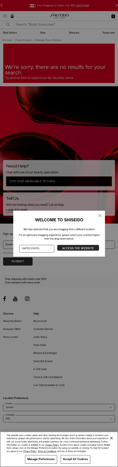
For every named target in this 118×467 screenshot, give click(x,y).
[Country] (36, 248)
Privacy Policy (52, 445)
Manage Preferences (41, 459)
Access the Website (78, 248)
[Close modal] (100, 216)
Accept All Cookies (75, 459)
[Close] (111, 438)
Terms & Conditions (47, 451)
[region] (59, 449)
